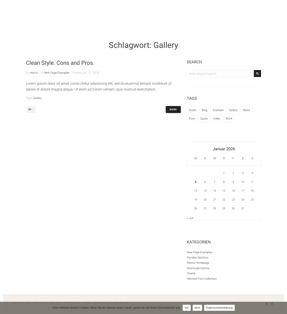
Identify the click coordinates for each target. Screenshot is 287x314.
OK (186, 307)
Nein (197, 307)
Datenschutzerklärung (219, 307)
